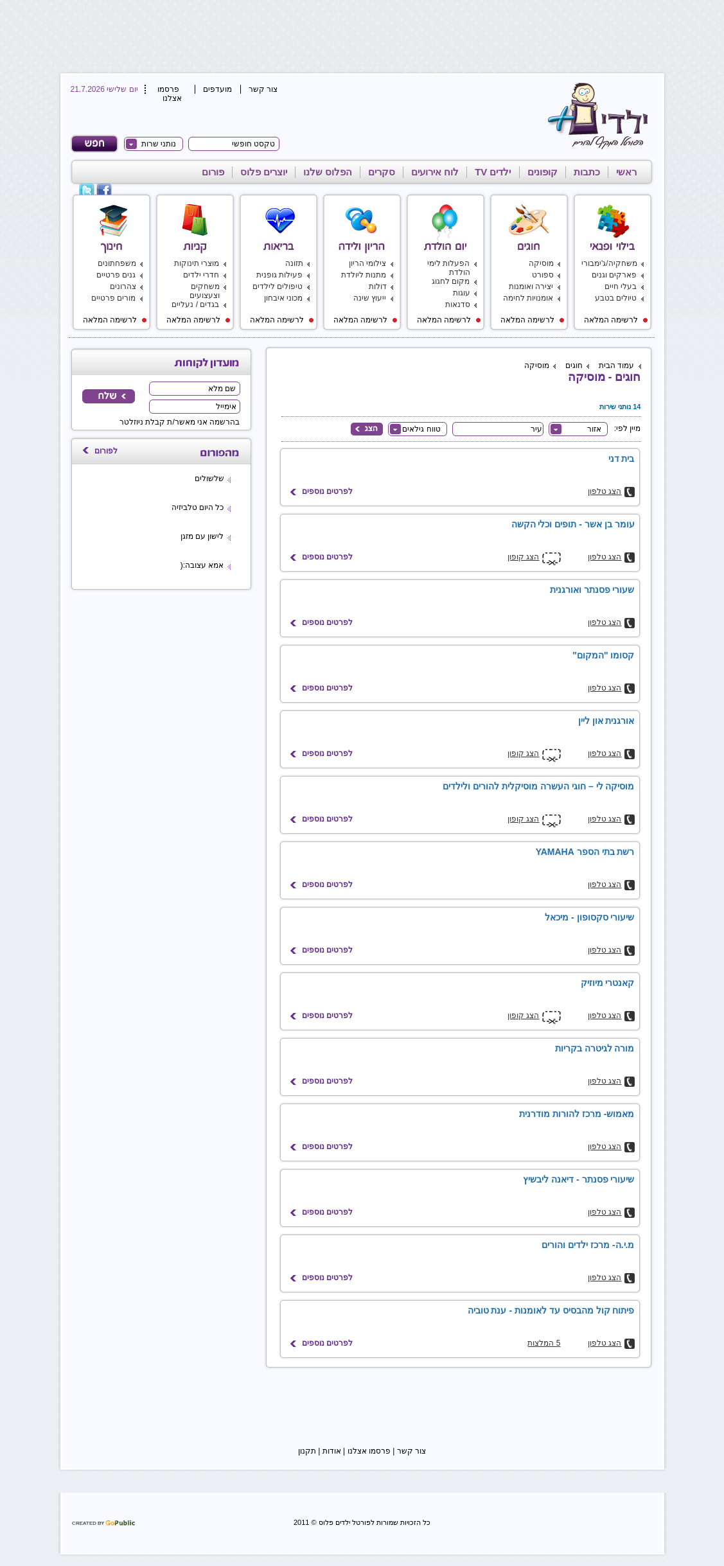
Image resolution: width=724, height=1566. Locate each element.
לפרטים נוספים (327, 491)
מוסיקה (541, 263)
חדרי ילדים (201, 274)
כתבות (587, 171)
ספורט (543, 274)
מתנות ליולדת (363, 274)
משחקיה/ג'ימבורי (609, 263)
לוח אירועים (435, 171)
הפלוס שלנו (327, 171)
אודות (331, 1451)
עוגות (461, 292)
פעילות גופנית (279, 274)
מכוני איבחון (283, 298)
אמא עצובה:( (202, 565)
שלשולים (209, 478)
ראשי (626, 171)
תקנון (307, 1451)
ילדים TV (493, 171)
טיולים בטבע (616, 298)
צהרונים (123, 286)
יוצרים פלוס (263, 171)
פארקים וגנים (614, 274)
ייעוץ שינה (369, 298)
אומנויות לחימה (528, 298)
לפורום (106, 450)
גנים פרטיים (116, 274)
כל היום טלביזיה (198, 507)
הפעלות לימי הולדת (448, 268)
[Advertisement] (360, 35)
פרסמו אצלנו (169, 94)
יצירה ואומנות (531, 286)
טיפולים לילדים (277, 286)
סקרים (381, 171)
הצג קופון (523, 556)
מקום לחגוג (451, 281)
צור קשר (263, 89)
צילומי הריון (367, 263)
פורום (213, 171)
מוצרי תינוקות (196, 263)
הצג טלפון (604, 491)
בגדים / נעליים (195, 304)
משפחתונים (117, 263)
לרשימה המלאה (616, 319)
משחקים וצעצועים (205, 291)
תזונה (294, 263)
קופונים (542, 171)
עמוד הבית (616, 365)
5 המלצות (543, 1343)
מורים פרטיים (113, 298)
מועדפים (217, 89)
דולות (378, 286)
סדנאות (457, 304)
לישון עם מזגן (202, 536)
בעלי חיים (621, 286)
